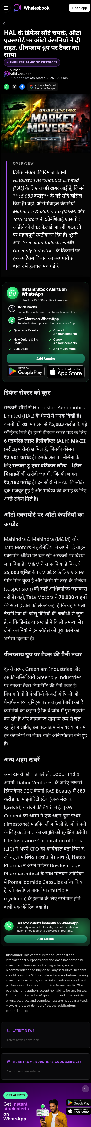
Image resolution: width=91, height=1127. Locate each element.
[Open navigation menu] (6, 8)
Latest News (23, 1030)
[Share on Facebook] (22, 87)
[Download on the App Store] (66, 372)
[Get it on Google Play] (26, 372)
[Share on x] (14, 87)
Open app (79, 8)
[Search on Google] (42, 86)
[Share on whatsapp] (6, 87)
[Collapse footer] (85, 1088)
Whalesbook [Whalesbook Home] (31, 8)
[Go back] (4, 24)
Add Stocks (45, 359)
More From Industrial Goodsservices (47, 1062)
